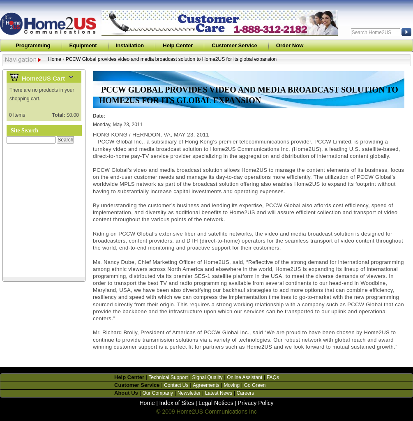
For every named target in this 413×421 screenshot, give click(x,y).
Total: (58, 115)
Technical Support (168, 377)
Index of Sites (176, 403)
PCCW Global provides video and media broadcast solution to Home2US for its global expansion (171, 59)
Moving (232, 385)
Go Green (255, 385)
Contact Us (176, 385)
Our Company (157, 393)
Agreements (206, 385)
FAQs (273, 377)
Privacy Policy (255, 403)
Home (54, 59)
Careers (245, 393)
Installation (130, 45)
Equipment (83, 45)
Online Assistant (244, 377)
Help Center (178, 45)
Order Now (289, 45)
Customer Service (234, 45)
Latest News (218, 393)
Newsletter (189, 393)
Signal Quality (207, 377)
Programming (33, 45)
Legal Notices (215, 403)
